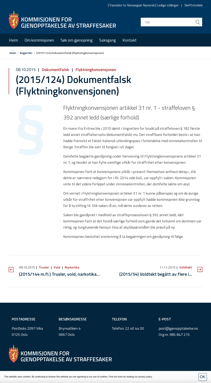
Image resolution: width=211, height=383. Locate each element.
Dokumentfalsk (55, 69)
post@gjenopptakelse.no (178, 328)
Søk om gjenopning (77, 40)
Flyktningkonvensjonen (95, 69)
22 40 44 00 (134, 328)
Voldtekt (185, 267)
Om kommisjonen (39, 40)
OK (202, 377)
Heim (13, 40)
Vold (57, 267)
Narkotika (71, 267)
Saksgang (107, 40)
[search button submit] (197, 22)
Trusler (44, 267)
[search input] (171, 22)
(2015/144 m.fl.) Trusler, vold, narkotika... (59, 274)
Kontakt (129, 40)
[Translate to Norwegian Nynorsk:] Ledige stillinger (143, 5)
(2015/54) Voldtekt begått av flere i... (155, 274)
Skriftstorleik (193, 5)
